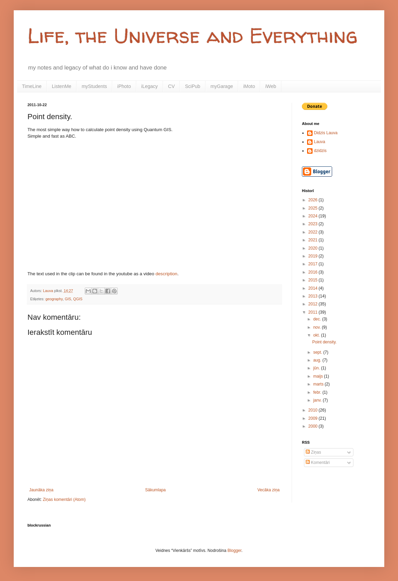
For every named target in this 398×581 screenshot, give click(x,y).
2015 (313, 280)
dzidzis (320, 150)
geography (53, 299)
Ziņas (313, 452)
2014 (313, 288)
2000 (313, 426)
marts (319, 384)
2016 (313, 272)
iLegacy (149, 86)
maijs (318, 376)
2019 (313, 256)
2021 (313, 240)
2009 (313, 418)
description (166, 273)
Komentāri (318, 462)
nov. (317, 327)
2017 (313, 264)
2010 (313, 410)
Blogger (234, 550)
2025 (313, 208)
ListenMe (61, 86)
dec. (317, 319)
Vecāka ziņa (268, 490)
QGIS (77, 299)
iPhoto (124, 86)
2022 (313, 232)
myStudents (94, 86)
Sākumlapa (155, 490)
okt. (317, 335)
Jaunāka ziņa (41, 490)
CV (171, 86)
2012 (313, 304)
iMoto (249, 86)
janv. (318, 400)
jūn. (317, 368)
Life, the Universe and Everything (192, 36)
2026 (313, 200)
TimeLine (32, 86)
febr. (318, 392)
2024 (313, 216)
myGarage (222, 86)
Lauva (319, 141)
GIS (68, 299)
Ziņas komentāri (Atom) (64, 499)
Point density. (324, 342)
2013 (313, 296)
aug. (318, 360)
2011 (313, 312)
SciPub (192, 86)
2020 (313, 248)
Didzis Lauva (326, 132)
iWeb (270, 86)
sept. (318, 352)
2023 (313, 224)
